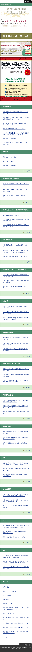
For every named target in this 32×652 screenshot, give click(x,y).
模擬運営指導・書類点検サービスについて (15, 256)
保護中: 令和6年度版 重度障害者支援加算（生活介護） (15, 307)
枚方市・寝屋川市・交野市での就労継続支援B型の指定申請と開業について (16, 556)
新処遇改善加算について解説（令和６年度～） (15, 245)
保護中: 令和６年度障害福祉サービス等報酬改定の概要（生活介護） (15, 318)
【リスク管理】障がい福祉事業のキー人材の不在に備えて (16, 143)
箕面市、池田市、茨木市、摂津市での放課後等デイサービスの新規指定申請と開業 (16, 562)
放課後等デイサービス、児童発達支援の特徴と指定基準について (16, 632)
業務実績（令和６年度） (10, 161)
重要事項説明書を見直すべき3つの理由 (14, 129)
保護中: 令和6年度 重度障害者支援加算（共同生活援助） (16, 369)
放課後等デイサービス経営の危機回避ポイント (16, 286)
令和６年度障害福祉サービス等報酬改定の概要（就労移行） (16, 432)
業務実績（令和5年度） (9, 165)
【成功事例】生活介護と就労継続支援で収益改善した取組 (16, 312)
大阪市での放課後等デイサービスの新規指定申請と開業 (16, 567)
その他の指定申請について (10, 591)
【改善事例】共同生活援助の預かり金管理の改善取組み (16, 375)
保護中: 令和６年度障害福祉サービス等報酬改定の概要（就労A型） (15, 401)
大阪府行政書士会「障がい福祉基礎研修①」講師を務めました (16, 123)
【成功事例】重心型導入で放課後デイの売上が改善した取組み (16, 275)
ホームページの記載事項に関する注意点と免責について (16, 506)
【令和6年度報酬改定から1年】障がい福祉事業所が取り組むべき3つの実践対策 (16, 133)
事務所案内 (6, 599)
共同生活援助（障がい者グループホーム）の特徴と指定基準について (16, 608)
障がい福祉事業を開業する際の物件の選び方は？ (16, 195)
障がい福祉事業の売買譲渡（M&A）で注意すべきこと (16, 184)
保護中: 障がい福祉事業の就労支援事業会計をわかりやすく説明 (15, 406)
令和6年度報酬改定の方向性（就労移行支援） (15, 443)
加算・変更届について (9, 613)
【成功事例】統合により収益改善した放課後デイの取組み (16, 281)
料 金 (5, 637)
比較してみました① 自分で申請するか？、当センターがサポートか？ (16, 500)
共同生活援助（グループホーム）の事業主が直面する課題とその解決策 (16, 381)
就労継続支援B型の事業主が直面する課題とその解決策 (15, 349)
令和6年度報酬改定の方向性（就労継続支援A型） (16, 412)
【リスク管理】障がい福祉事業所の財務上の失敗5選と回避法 (16, 225)
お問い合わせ (7, 587)
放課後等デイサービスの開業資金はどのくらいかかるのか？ (16, 190)
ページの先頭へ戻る (25, 645)
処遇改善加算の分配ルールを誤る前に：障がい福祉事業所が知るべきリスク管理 (16, 118)
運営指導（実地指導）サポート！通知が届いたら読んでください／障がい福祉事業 (16, 251)
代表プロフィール (8, 603)
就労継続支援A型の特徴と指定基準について (15, 623)
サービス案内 (7, 595)
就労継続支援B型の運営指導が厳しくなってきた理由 (15, 112)
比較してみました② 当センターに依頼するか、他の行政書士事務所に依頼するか (16, 495)
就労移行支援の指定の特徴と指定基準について (16, 618)
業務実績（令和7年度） (9, 138)
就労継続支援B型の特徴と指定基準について (15, 627)
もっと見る (27, 171)
